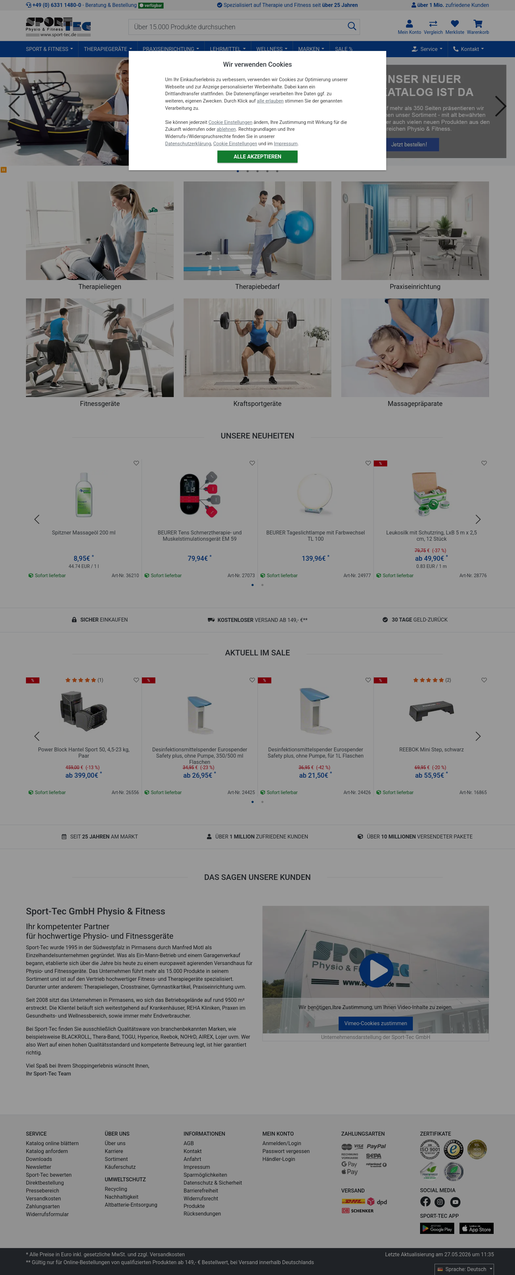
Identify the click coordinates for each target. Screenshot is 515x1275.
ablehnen (226, 129)
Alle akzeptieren (257, 156)
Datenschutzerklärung (188, 144)
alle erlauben (270, 101)
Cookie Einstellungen (231, 122)
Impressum (286, 144)
